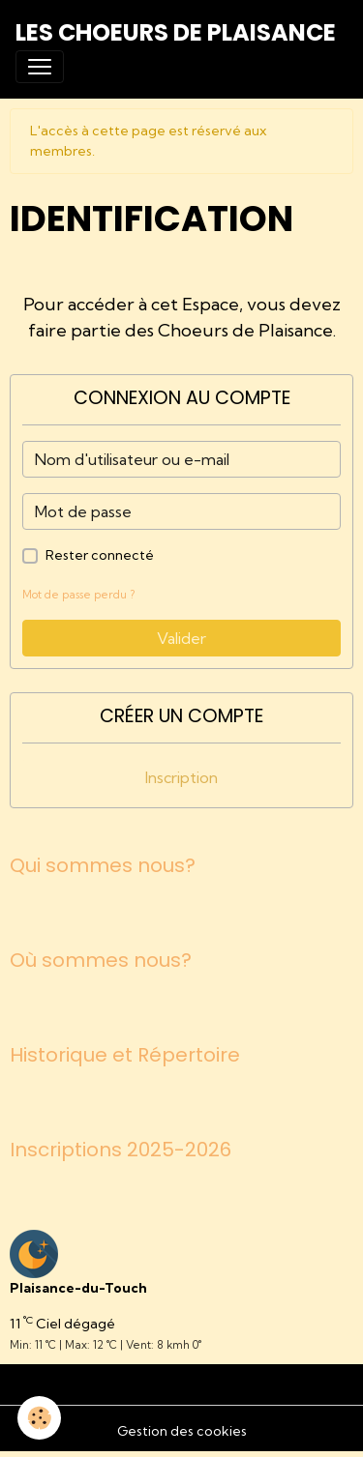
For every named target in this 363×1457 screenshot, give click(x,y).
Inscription (181, 777)
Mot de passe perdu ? (78, 594)
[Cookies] (39, 1418)
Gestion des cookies (182, 1431)
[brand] (175, 32)
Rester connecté (99, 555)
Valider (181, 638)
